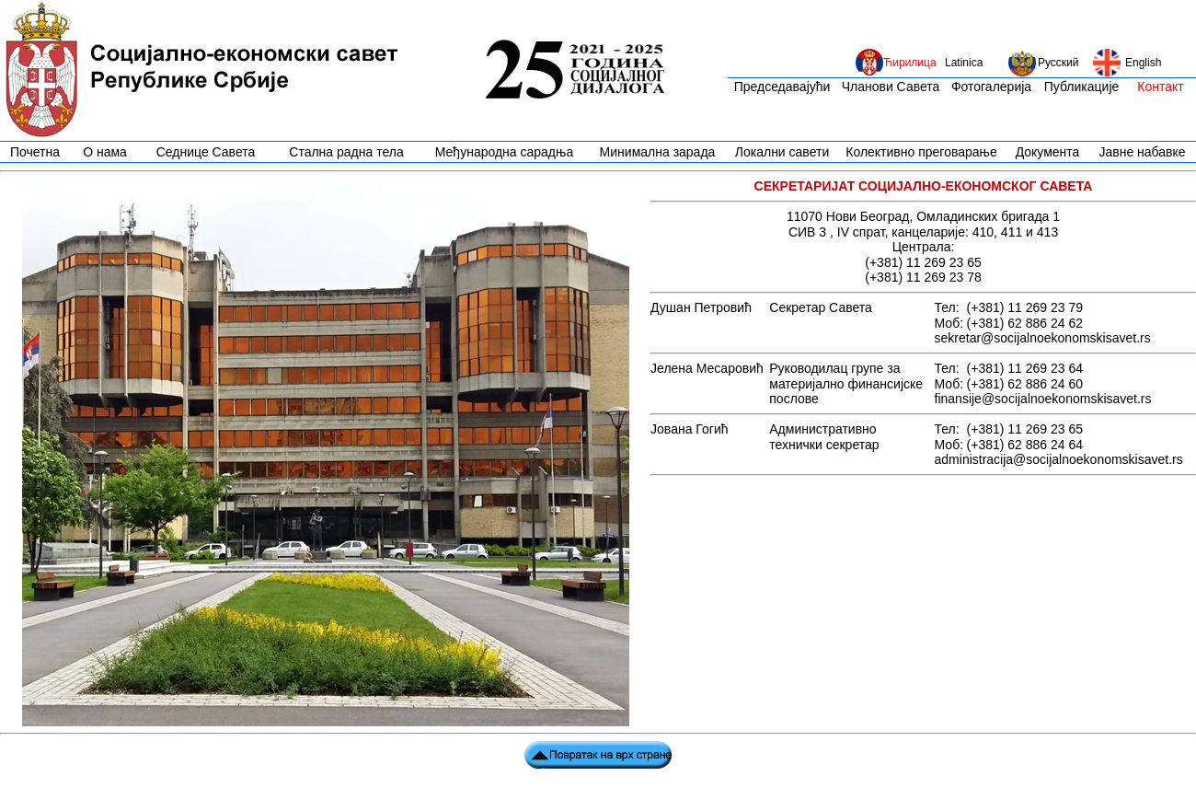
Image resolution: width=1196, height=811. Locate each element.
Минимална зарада (658, 152)
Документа (1048, 152)
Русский (1058, 62)
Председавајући (782, 86)
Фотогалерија (991, 86)
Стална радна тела (346, 152)
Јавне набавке (1141, 152)
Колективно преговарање (921, 152)
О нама (105, 152)
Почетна (35, 152)
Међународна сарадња (504, 152)
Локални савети (782, 152)
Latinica (964, 62)
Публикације (1082, 86)
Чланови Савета (891, 86)
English (1143, 62)
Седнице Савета (206, 152)
